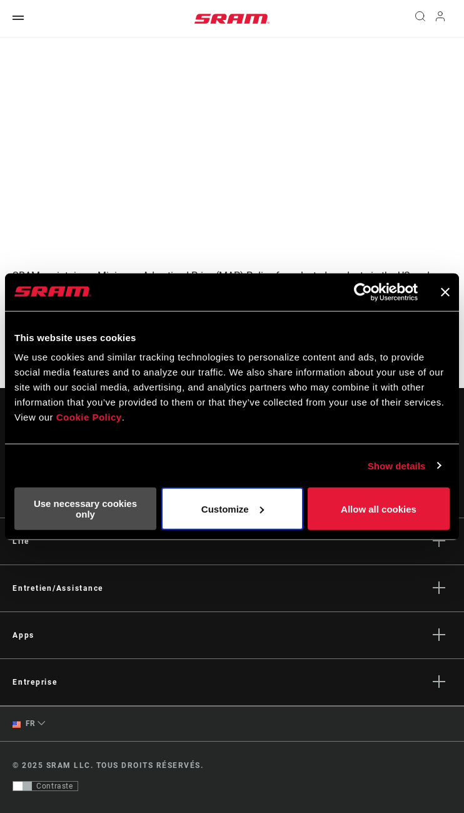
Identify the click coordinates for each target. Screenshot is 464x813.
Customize (232, 508)
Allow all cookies (378, 508)
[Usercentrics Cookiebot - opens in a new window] (363, 291)
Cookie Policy (89, 417)
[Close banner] (445, 291)
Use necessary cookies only (85, 508)
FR (24, 724)
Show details (397, 465)
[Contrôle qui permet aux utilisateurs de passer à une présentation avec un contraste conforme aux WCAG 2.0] (45, 786)
